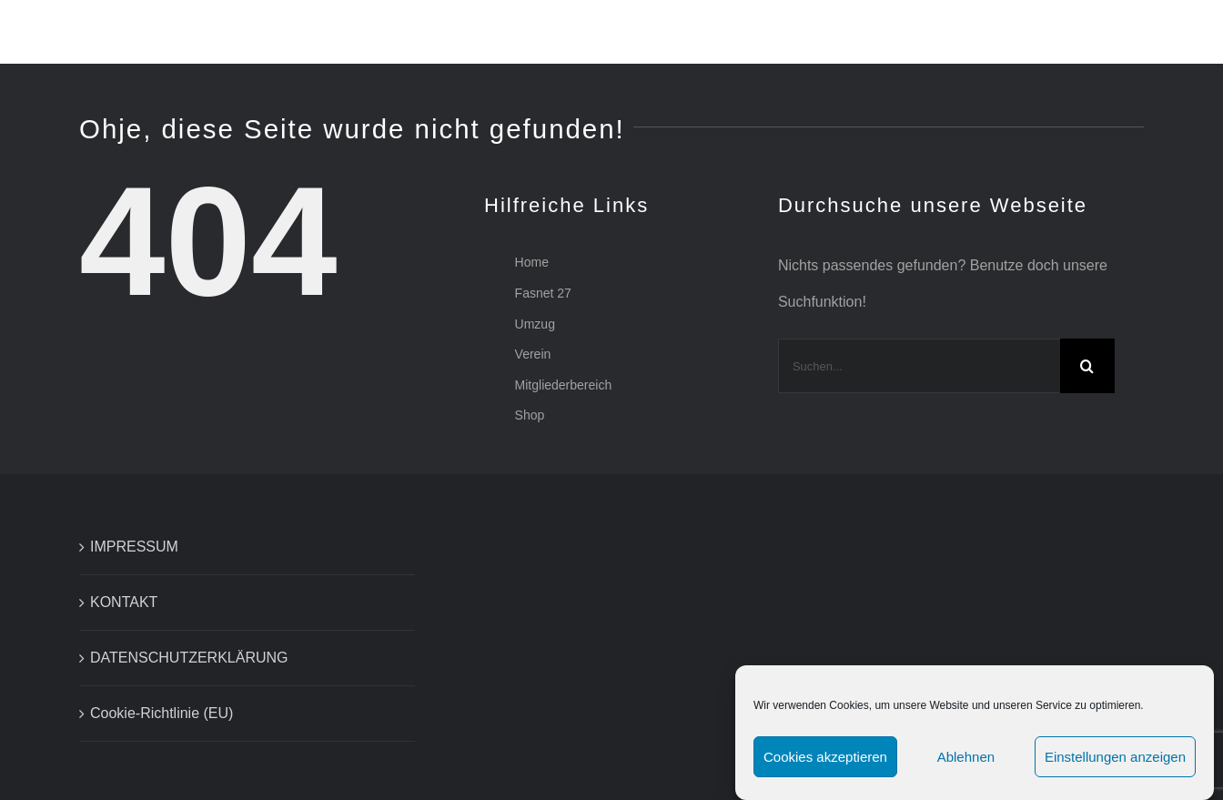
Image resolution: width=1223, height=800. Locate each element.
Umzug (535, 324)
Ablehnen (966, 757)
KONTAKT (123, 602)
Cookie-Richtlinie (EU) (161, 713)
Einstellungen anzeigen (1115, 757)
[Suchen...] (919, 366)
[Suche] (1087, 366)
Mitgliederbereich (563, 385)
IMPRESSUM (134, 546)
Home (532, 262)
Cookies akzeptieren (825, 757)
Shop (530, 415)
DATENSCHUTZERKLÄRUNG (189, 657)
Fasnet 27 (543, 293)
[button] (1138, 32)
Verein (533, 354)
